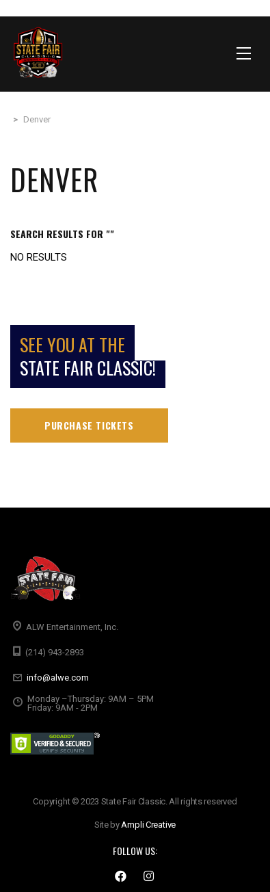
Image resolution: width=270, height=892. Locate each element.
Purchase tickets (89, 425)
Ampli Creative (148, 824)
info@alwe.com (58, 677)
